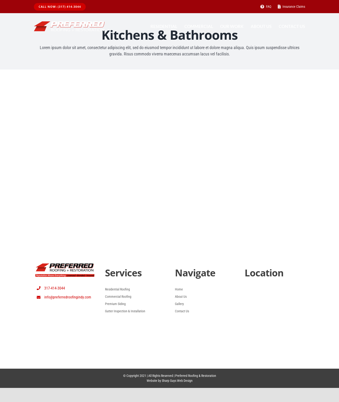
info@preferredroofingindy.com (67, 297)
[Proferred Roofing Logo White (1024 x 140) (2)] (69, 24)
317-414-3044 (54, 288)
